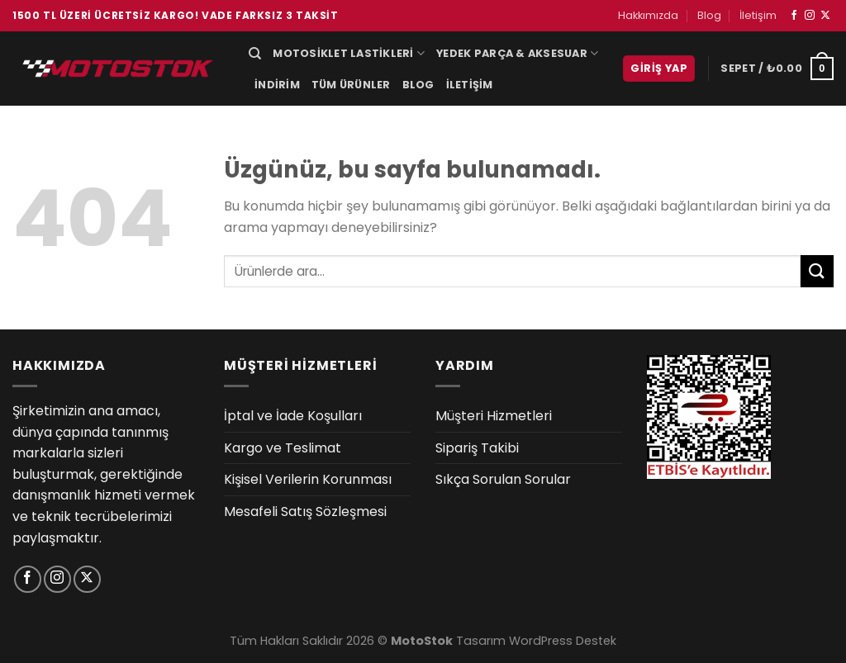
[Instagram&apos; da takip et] (810, 15)
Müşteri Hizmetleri (493, 415)
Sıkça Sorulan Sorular (503, 479)
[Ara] (255, 53)
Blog (709, 15)
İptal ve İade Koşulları (293, 415)
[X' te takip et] (825, 15)
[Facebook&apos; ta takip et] (794, 15)
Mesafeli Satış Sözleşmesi (305, 511)
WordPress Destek (562, 640)
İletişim (758, 15)
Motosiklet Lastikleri (349, 53)
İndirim (277, 85)
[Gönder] (817, 271)
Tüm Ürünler (351, 85)
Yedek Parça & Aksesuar (517, 53)
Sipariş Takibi (477, 447)
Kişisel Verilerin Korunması (308, 479)
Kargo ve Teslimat (282, 447)
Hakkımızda (648, 15)
